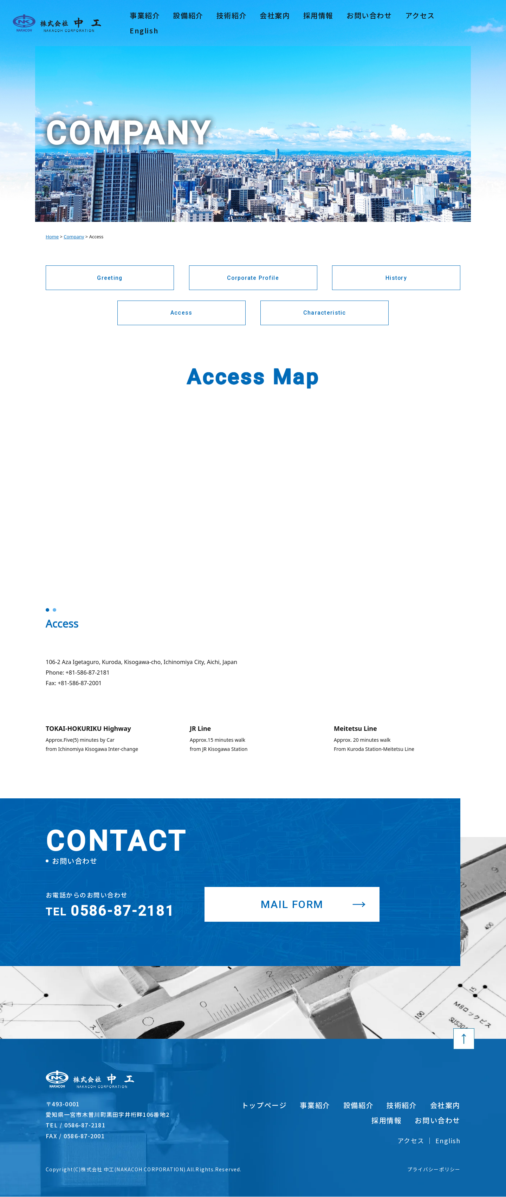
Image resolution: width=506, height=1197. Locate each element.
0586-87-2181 (110, 912)
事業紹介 (145, 23)
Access (181, 313)
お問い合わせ (369, 23)
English (460, 22)
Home (52, 236)
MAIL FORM (292, 904)
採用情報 (318, 23)
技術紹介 (231, 23)
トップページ (264, 1105)
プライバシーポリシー (433, 1169)
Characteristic (324, 313)
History (396, 278)
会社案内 (275, 23)
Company (74, 236)
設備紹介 (188, 23)
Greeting (110, 278)
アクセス (423, 22)
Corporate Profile (253, 278)
